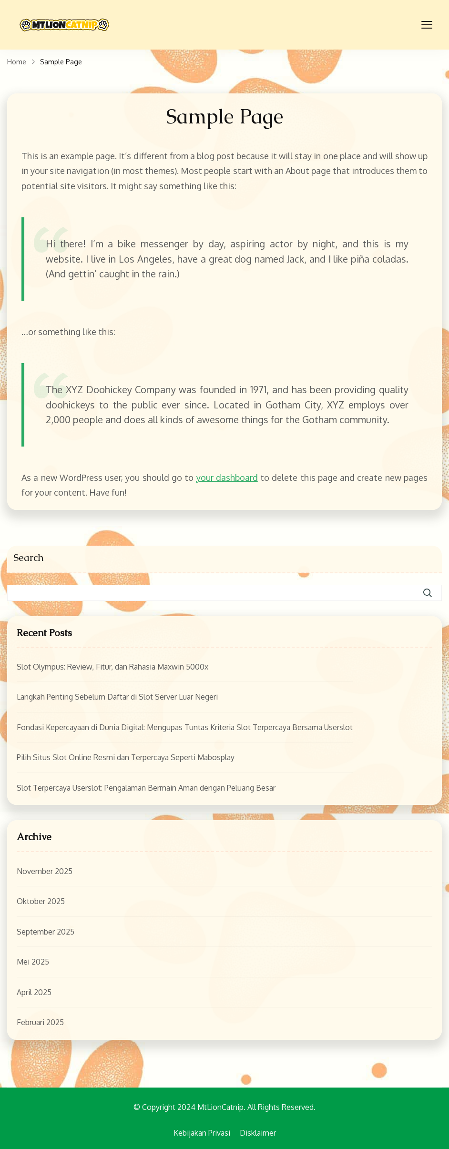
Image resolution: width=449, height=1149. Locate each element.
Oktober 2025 (41, 901)
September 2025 (45, 931)
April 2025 (34, 992)
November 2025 (44, 871)
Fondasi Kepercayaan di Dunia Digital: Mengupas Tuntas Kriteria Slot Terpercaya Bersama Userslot (185, 727)
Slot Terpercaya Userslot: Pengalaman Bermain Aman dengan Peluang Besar (146, 788)
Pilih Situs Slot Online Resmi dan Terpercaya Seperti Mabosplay (126, 757)
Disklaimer (258, 1133)
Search (28, 557)
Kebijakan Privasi (201, 1133)
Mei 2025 (33, 961)
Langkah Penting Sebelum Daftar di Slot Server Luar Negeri (117, 697)
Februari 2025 (40, 1022)
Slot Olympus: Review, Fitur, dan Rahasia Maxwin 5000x (112, 666)
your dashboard (227, 477)
